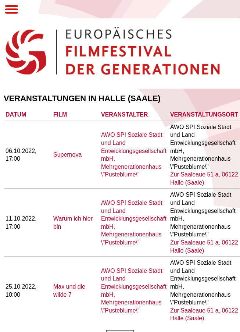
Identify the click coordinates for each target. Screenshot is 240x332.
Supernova (67, 154)
